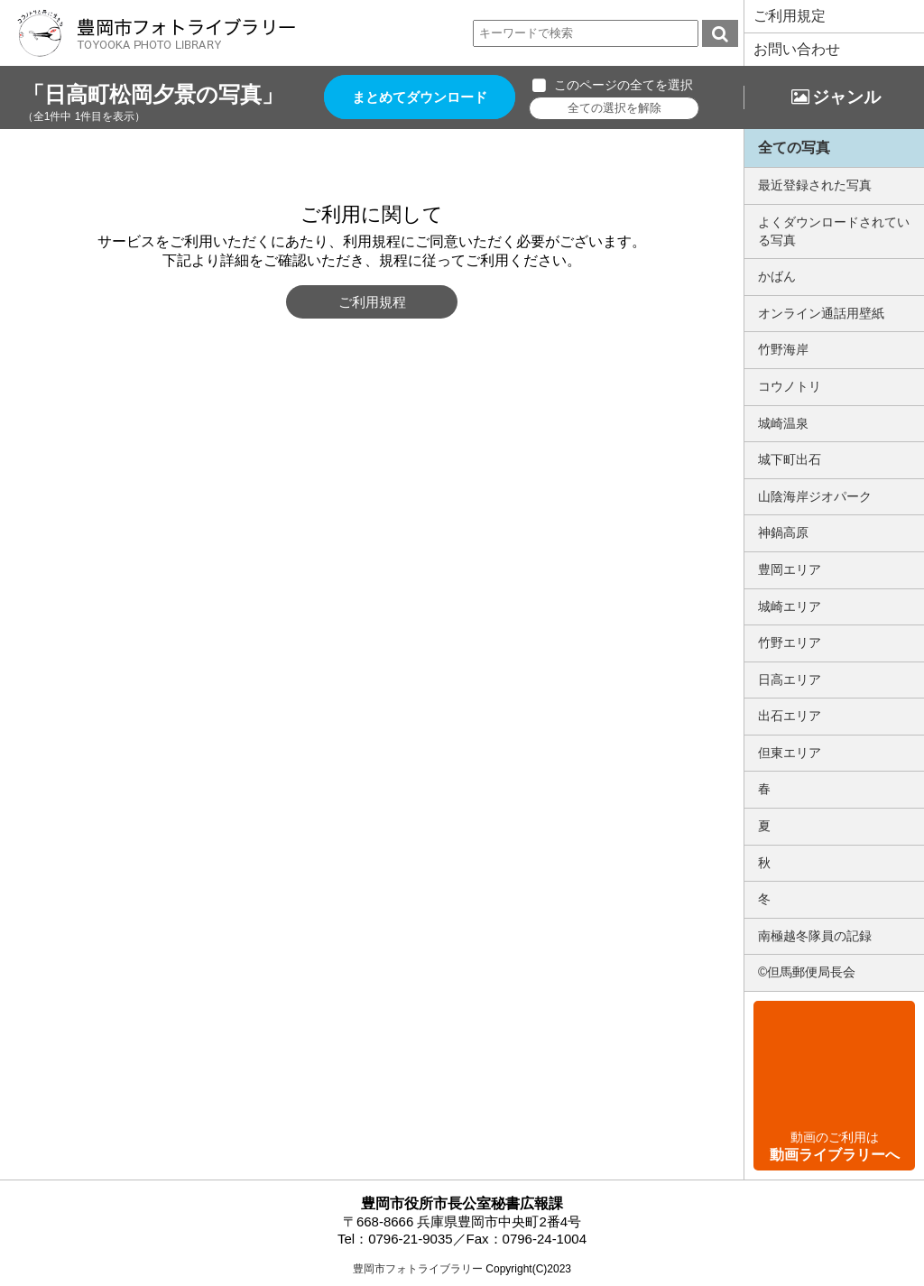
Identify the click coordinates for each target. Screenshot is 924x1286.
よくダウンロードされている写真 (834, 231)
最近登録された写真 (815, 185)
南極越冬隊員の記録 (815, 936)
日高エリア (789, 679)
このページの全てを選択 (624, 85)
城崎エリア (789, 606)
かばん (777, 276)
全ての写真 (794, 147)
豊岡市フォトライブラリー (418, 1269)
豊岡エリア (789, 569)
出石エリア (789, 715)
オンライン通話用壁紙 (821, 313)
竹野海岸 (783, 349)
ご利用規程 (372, 302)
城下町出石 (789, 459)
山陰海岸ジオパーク (815, 496)
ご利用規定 (789, 15)
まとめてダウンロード (420, 97)
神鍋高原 (783, 532)
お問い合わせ (796, 49)
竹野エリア (789, 642)
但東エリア (789, 752)
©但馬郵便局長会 (806, 972)
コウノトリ (789, 386)
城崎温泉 (783, 423)
